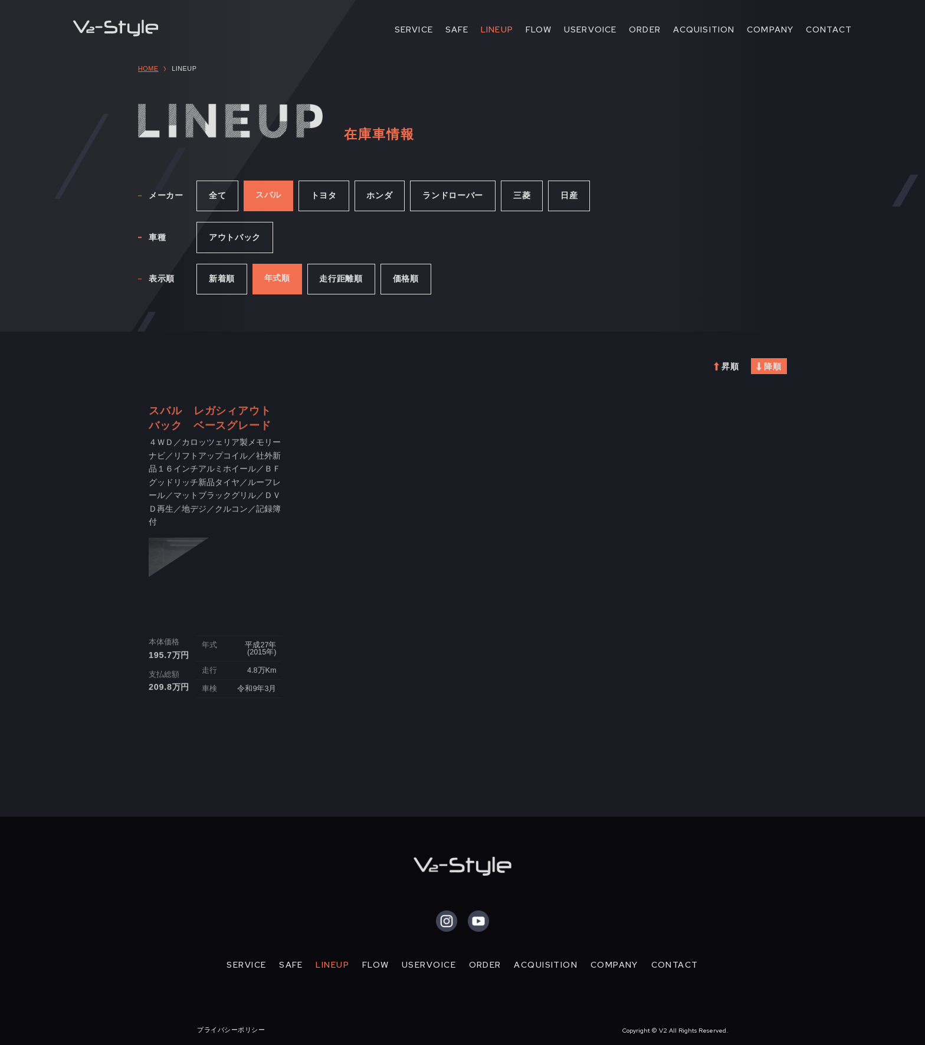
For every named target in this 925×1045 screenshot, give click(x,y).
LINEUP (497, 29)
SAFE (457, 29)
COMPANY (770, 29)
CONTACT (829, 29)
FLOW (539, 29)
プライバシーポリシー (231, 1029)
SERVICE (414, 29)
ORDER (645, 29)
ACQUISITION (704, 29)
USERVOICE (590, 29)
